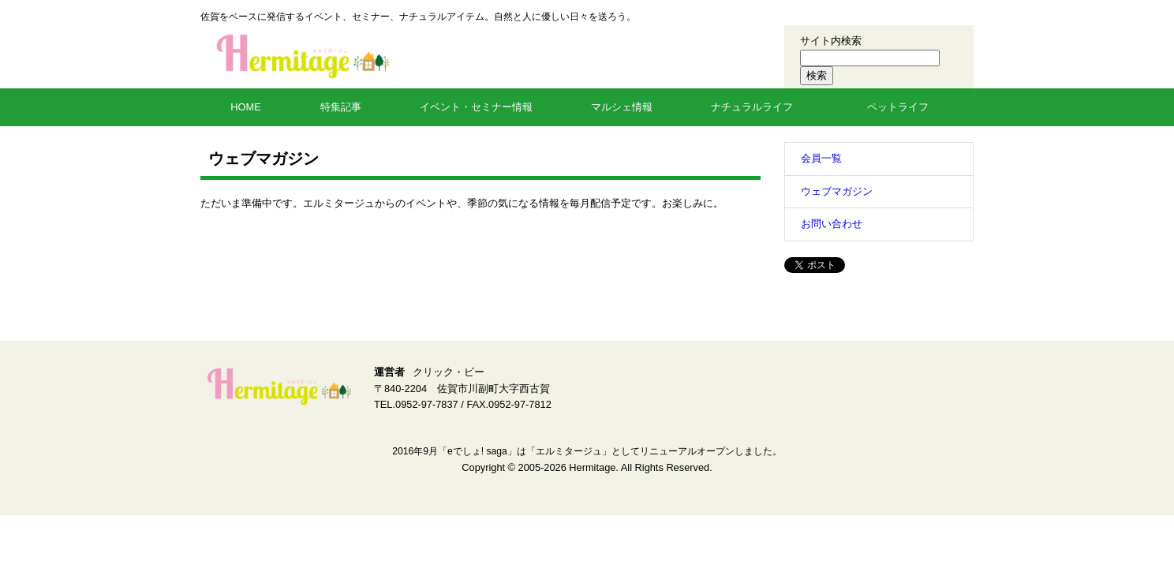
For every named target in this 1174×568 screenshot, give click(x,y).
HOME (245, 107)
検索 (816, 75)
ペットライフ (898, 107)
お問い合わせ (831, 224)
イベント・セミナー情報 (476, 107)
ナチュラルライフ (752, 107)
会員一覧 (821, 158)
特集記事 (340, 107)
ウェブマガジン (837, 191)
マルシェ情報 (621, 107)
